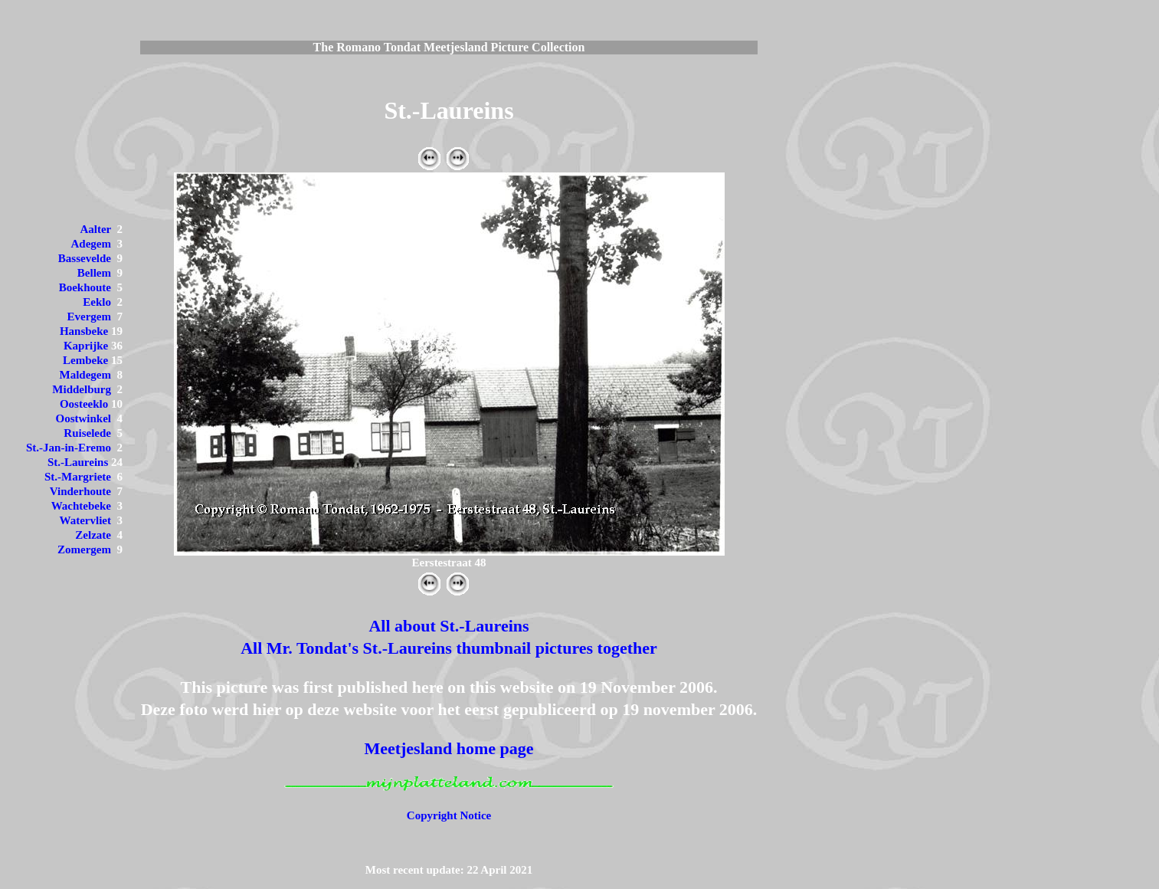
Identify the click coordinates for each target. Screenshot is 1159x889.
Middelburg (81, 389)
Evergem (89, 316)
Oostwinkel (83, 418)
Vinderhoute (80, 491)
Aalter (95, 229)
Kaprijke (86, 346)
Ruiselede (87, 433)
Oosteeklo (84, 404)
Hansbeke (84, 331)
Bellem (94, 273)
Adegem (91, 244)
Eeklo (97, 302)
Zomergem (84, 549)
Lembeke (85, 360)
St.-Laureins (77, 462)
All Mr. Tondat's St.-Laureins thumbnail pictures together (449, 648)
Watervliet (85, 520)
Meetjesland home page (448, 748)
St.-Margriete (77, 477)
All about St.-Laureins (448, 625)
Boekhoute (85, 287)
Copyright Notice (449, 815)
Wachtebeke (81, 506)
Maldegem (85, 375)
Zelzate (93, 535)
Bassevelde (84, 258)
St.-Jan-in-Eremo (68, 447)
